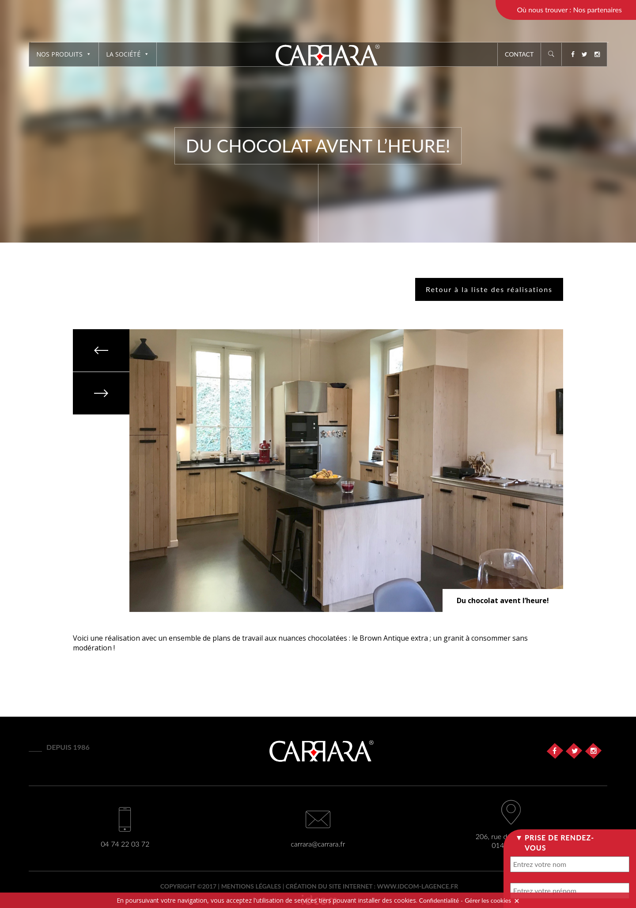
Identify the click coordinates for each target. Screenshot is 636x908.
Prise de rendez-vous (559, 842)
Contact (519, 54)
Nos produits (63, 54)
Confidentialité (439, 900)
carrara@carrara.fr (318, 844)
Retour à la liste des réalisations (489, 289)
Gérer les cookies (488, 900)
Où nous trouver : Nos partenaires (569, 9)
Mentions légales (251, 886)
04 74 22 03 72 (125, 844)
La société (127, 54)
